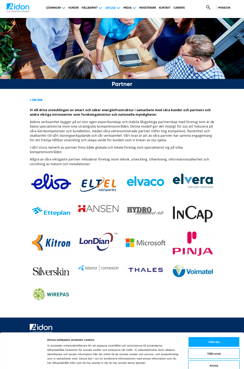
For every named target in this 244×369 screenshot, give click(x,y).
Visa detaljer (196, 361)
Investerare (147, 7)
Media (127, 7)
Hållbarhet (89, 7)
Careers (179, 7)
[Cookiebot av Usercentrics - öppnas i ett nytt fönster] (23, 362)
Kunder (73, 7)
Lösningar (53, 7)
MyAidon (224, 7)
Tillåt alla (214, 321)
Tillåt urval (214, 333)
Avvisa (214, 345)
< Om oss (36, 100)
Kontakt (164, 7)
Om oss (110, 7)
